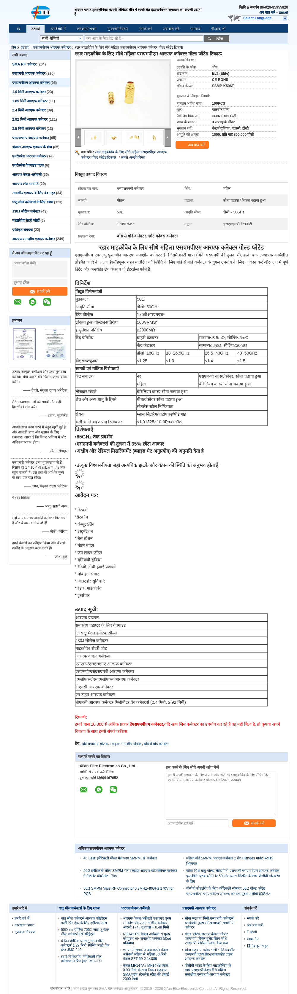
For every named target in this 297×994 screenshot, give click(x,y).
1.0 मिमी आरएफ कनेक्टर (29, 92)
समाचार (195, 29)
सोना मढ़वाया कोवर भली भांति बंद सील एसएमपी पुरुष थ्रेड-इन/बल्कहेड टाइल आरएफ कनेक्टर (210, 954)
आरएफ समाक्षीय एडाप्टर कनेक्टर (33, 239)
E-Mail (252, 932)
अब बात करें (267, 12)
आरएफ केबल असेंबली (27, 175)
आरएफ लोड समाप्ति (25, 184)
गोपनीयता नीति (60, 989)
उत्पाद (25, 47)
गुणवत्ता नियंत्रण (118, 29)
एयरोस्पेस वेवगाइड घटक (28, 165)
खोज (219, 38)
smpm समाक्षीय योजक (125, 744)
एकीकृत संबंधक (22, 230)
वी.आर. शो (218, 29)
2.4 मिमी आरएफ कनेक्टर (29, 110)
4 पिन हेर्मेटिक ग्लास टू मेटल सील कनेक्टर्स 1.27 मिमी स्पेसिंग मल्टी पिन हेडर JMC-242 (85, 945)
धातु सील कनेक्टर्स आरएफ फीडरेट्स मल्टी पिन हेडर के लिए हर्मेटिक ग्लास (84, 920)
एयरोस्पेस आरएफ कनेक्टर (29, 156)
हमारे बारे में (58, 29)
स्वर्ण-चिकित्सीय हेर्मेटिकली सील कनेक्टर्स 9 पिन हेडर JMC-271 (81, 959)
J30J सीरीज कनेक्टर (26, 211)
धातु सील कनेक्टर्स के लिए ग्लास (32, 202)
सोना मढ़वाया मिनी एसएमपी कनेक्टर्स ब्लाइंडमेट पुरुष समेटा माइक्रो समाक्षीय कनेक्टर (209, 922)
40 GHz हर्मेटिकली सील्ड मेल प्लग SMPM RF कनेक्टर (120, 858)
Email (283, 12)
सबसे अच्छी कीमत (133, 157)
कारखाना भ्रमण (87, 29)
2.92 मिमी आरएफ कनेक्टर (30, 119)
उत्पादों (35, 29)
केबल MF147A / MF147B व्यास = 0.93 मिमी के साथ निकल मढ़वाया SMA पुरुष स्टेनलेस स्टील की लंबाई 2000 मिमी (147, 972)
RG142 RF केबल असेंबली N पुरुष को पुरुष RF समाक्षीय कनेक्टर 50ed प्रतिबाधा (147, 938)
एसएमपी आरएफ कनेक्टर (28, 73)
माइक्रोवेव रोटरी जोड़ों (26, 220)
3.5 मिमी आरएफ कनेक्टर (29, 129)
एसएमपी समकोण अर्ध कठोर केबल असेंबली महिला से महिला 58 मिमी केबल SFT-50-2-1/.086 (145, 954)
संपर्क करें (145, 29)
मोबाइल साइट (257, 946)
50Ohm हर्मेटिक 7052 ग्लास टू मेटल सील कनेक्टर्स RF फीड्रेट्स (85, 932)
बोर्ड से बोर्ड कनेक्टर (156, 744)
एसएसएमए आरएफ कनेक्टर (30, 138)
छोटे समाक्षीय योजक (95, 744)
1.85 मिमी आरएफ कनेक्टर (30, 101)
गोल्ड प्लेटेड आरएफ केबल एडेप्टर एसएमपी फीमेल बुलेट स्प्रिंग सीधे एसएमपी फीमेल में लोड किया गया (206, 938)
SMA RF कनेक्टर (24, 64)
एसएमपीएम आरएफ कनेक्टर (52, 47)
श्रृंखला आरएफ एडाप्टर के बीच (32, 147)
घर (18, 29)
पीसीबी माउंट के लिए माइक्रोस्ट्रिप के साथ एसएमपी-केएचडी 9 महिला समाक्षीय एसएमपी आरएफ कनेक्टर (208, 970)
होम (13, 47)
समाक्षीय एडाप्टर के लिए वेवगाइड (33, 193)
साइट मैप (253, 939)
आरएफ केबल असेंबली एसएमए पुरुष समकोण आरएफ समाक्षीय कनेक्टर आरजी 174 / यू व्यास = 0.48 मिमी (147, 922)
